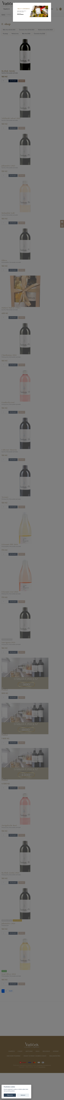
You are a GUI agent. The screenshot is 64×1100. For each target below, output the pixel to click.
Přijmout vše (10, 1095)
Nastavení (23, 1095)
